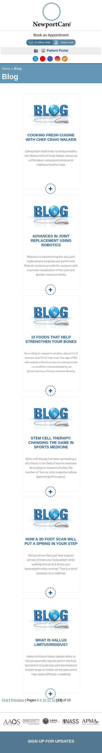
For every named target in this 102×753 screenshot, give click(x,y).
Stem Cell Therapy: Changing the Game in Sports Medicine (51, 442)
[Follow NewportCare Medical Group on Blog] (65, 59)
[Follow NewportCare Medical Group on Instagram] (57, 59)
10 (44, 700)
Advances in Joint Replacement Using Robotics (51, 240)
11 (49, 700)
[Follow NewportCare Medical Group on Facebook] (50, 59)
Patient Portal (57, 50)
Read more (50, 188)
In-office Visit (39, 42)
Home (6, 68)
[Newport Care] (52, 15)
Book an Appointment (50, 35)
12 (54, 700)
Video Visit (64, 42)
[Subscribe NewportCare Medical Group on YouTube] (42, 59)
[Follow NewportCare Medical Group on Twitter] (35, 59)
